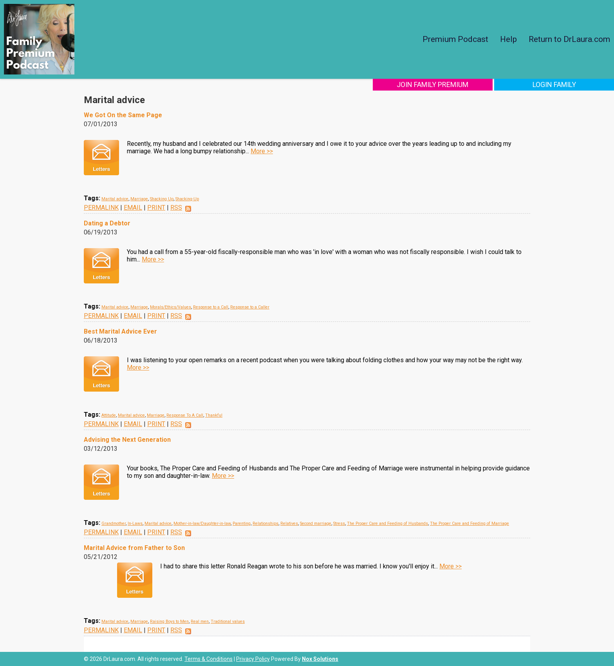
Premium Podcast (455, 39)
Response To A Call (184, 415)
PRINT (156, 207)
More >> (262, 151)
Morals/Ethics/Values (170, 307)
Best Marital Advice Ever (120, 331)
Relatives (289, 523)
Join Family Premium (456, 84)
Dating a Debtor (107, 223)
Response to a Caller (249, 307)
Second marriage (315, 523)
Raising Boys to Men (169, 621)
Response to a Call (210, 307)
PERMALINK (101, 207)
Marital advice (114, 198)
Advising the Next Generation (127, 439)
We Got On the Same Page (123, 115)
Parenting (242, 523)
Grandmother (113, 523)
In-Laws (135, 523)
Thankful (213, 415)
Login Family (562, 84)
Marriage (139, 198)
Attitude (108, 415)
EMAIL (133, 207)
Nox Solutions (320, 659)
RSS (176, 207)
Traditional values (228, 621)
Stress (339, 523)
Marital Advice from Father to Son (134, 548)
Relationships (265, 523)
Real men (200, 621)
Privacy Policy (253, 659)
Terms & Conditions (208, 659)
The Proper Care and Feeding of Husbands (387, 523)
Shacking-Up (187, 198)
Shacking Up (161, 198)
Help (508, 39)
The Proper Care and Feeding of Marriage (469, 523)
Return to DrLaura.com (569, 39)
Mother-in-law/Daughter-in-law (202, 523)
